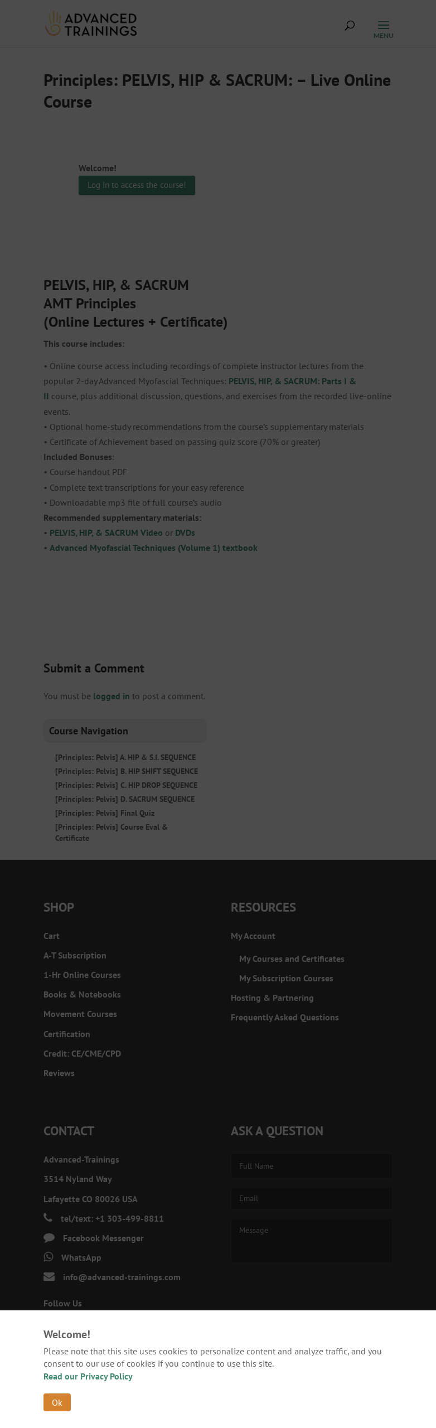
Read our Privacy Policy (88, 1376)
